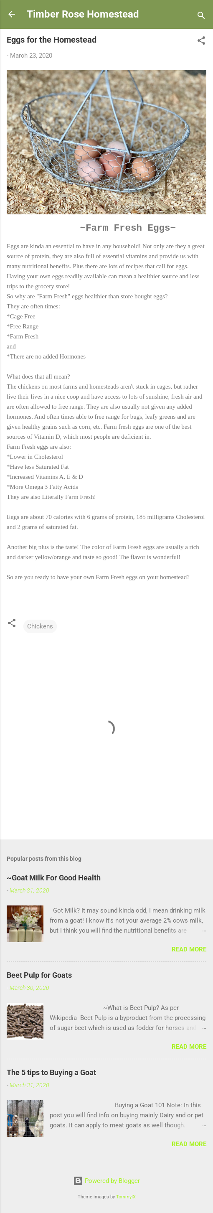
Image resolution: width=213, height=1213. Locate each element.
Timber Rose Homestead (83, 14)
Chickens (40, 626)
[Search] (201, 17)
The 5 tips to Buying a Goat (51, 1072)
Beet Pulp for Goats (39, 975)
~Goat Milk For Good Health (54, 877)
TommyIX (126, 1197)
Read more (189, 949)
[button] (201, 42)
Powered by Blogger (106, 1181)
